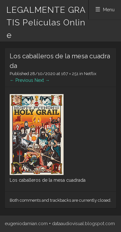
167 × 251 (69, 73)
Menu (109, 9)
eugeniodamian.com (26, 223)
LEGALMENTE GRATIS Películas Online (46, 22)
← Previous (21, 80)
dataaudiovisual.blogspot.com (83, 223)
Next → (42, 80)
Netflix (90, 73)
